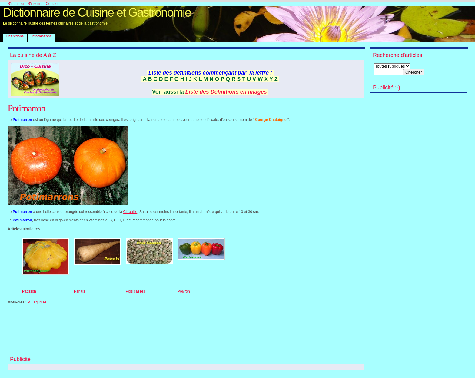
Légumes (39, 302)
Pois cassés (135, 291)
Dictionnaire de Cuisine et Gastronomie (97, 12)
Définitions (15, 36)
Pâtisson (29, 291)
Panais (79, 291)
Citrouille (130, 212)
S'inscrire (35, 4)
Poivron (184, 291)
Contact (52, 4)
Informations (42, 36)
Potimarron (26, 108)
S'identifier (16, 4)
